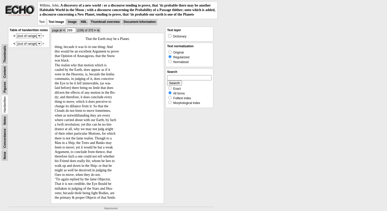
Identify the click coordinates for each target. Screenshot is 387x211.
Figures (5, 87)
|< (61, 30)
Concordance (5, 138)
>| (98, 30)
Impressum (111, 208)
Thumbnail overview (105, 22)
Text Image (56, 22)
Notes (5, 120)
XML (84, 22)
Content (5, 72)
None (5, 155)
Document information (140, 22)
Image (72, 22)
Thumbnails (5, 53)
